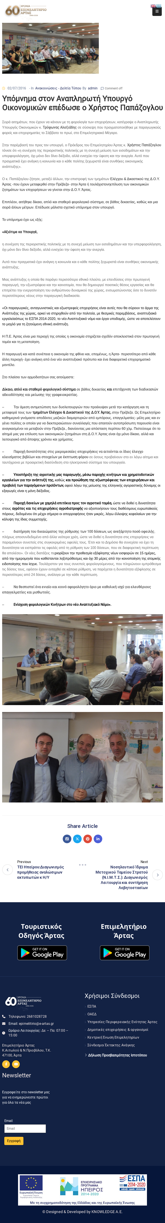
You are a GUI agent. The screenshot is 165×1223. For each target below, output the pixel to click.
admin (93, 88)
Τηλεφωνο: (28, 1016)
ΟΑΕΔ (91, 1014)
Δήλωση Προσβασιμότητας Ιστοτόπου (117, 1055)
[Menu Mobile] (157, 11)
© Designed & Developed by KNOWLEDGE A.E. (82, 1211)
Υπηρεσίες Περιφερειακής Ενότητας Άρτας (122, 1022)
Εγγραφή (14, 1141)
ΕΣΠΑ (91, 1006)
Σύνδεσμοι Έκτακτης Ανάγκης (111, 1045)
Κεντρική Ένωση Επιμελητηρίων (113, 1037)
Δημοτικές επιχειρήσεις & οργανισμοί (117, 1030)
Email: (31, 1024)
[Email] (25, 1128)
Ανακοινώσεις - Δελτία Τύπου (58, 88)
